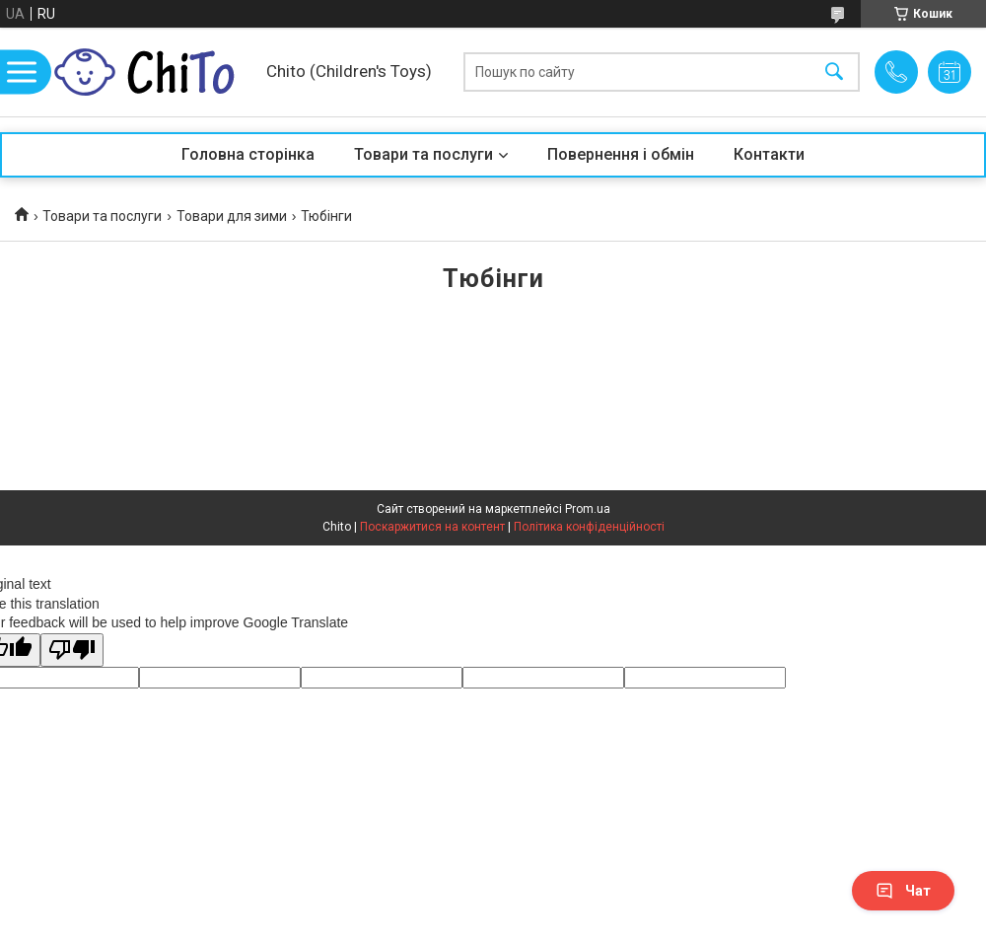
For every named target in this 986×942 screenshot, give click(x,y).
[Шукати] (834, 72)
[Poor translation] (72, 650)
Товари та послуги (423, 154)
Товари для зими (231, 216)
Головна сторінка (248, 154)
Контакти (769, 154)
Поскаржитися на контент (432, 527)
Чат (903, 891)
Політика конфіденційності (589, 527)
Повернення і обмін (620, 154)
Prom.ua (587, 509)
